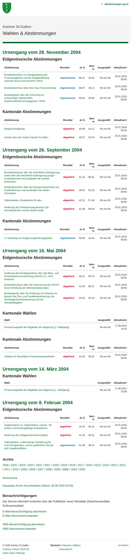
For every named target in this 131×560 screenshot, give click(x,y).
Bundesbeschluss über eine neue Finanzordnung (30, 88)
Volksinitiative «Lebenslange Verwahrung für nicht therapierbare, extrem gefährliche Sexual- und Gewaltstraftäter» (29, 445)
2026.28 (24, 549)
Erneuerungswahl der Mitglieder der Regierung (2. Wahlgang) (36, 327)
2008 (32, 469)
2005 (57, 469)
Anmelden (123, 545)
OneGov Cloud (10, 549)
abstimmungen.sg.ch (116, 4)
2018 (72, 465)
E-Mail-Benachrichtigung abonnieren (25, 511)
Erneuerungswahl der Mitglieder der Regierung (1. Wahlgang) (36, 390)
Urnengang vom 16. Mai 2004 (34, 250)
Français (66, 545)
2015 (97, 465)
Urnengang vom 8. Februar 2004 (38, 402)
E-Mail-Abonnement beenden (20, 515)
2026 (6, 465)
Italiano (77, 545)
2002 (82, 469)
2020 (56, 465)
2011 (7, 469)
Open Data (8, 553)
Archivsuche (10, 478)
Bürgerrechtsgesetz (14, 128)
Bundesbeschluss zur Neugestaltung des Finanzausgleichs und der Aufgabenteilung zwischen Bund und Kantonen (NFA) (26, 77)
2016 (89, 465)
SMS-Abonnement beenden (19, 528)
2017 (81, 465)
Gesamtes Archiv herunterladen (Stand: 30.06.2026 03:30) (38, 485)
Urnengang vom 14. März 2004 (36, 369)
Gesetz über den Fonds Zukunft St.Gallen (26, 137)
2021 (47, 465)
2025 (14, 465)
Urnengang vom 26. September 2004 (42, 150)
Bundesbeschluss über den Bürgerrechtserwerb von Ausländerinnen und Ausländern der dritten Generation (31, 190)
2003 (74, 469)
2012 (122, 465)
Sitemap (20, 553)
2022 (39, 465)
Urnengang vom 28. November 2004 (42, 52)
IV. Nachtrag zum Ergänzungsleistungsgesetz (28, 238)
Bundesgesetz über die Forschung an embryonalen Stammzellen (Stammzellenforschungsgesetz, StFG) (24, 98)
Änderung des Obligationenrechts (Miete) (26, 435)
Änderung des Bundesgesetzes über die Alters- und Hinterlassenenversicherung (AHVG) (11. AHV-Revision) (31, 276)
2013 (114, 465)
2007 (41, 469)
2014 (106, 465)
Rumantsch (66, 549)
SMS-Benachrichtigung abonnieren (24, 524)
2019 (64, 465)
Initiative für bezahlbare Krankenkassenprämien (29, 356)
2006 (49, 469)
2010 (15, 469)
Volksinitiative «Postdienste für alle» (23, 200)
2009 (24, 469)
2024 (22, 465)
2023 (31, 465)
